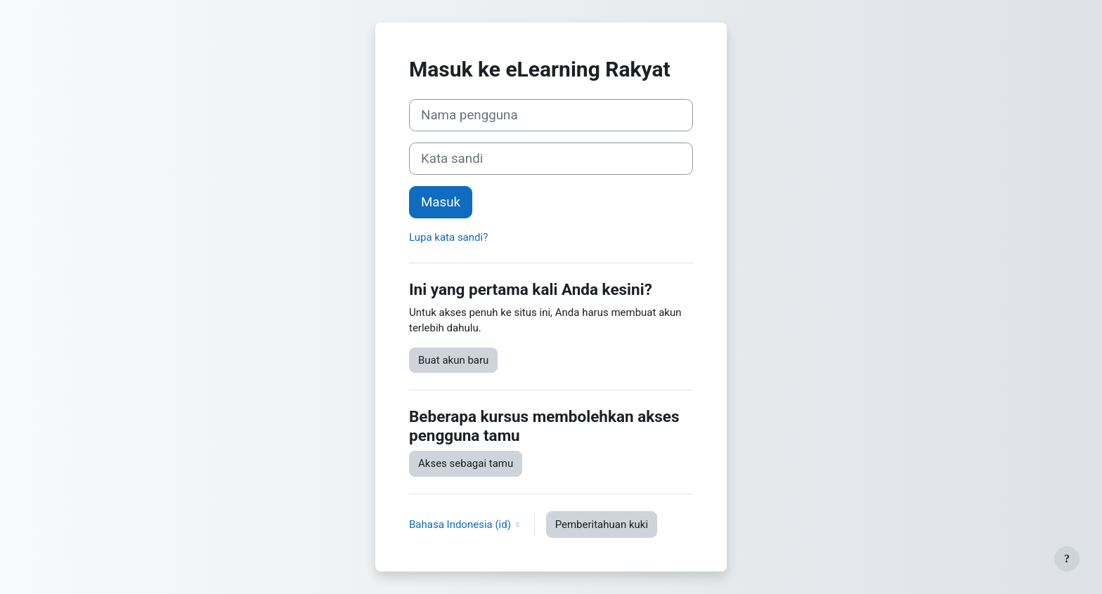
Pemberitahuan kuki (601, 524)
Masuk (440, 202)
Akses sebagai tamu (465, 463)
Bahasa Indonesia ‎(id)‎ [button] (461, 524)
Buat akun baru (453, 360)
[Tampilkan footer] (1067, 559)
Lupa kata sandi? (448, 237)
